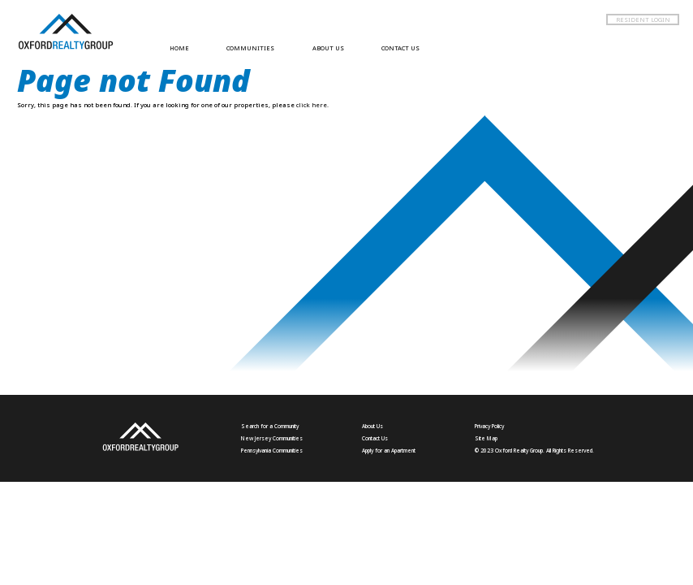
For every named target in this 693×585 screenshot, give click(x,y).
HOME (179, 48)
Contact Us (375, 438)
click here (311, 105)
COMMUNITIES (250, 48)
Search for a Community (270, 426)
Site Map (486, 438)
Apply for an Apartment (388, 450)
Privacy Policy (489, 426)
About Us (372, 426)
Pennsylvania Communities (272, 450)
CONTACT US (400, 48)
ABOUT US (328, 48)
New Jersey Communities (272, 438)
